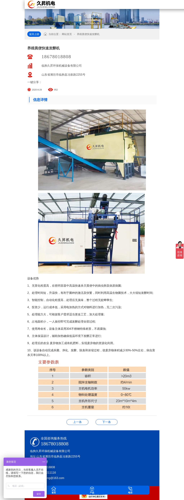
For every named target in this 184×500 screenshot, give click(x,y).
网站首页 (67, 34)
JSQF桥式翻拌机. (77, 421)
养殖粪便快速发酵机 (88, 34)
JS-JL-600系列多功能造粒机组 (106, 421)
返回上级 (34, 34)
